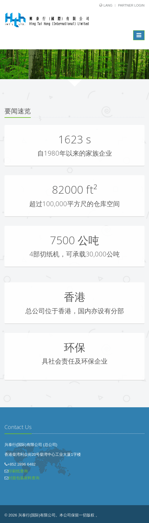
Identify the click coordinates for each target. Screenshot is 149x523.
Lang (108, 5)
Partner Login (131, 5)
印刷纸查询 (18, 471)
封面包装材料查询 (23, 478)
